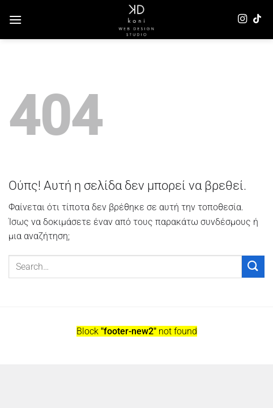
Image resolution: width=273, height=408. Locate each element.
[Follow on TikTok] (257, 19)
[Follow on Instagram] (242, 19)
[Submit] (253, 267)
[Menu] (15, 19)
